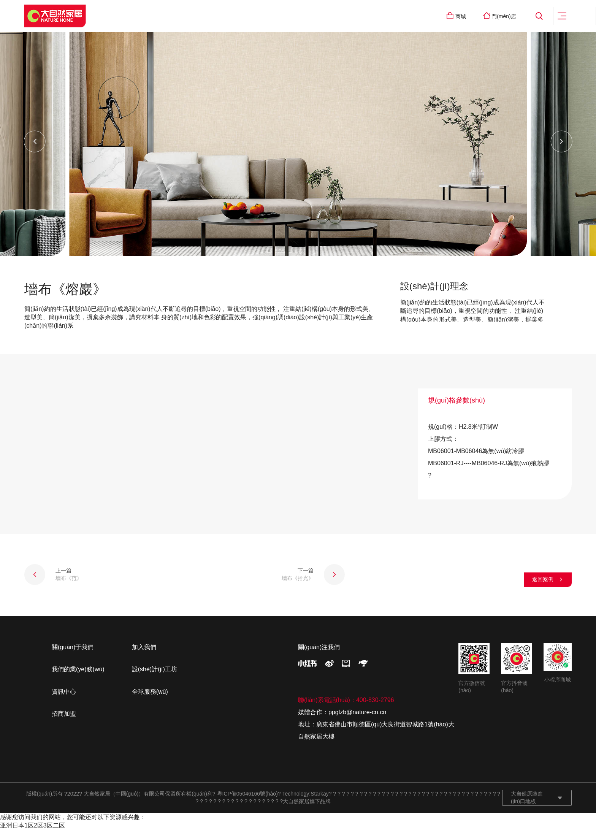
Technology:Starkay (305, 801)
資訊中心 (64, 698)
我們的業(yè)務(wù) (78, 676)
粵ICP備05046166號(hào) (247, 801)
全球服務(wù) (150, 698)
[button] (35, 148)
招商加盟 (64, 721)
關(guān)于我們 (73, 654)
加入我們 (144, 654)
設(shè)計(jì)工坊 (154, 676)
